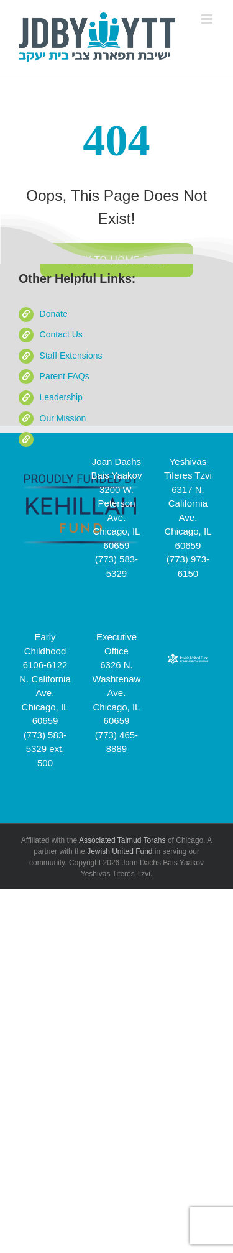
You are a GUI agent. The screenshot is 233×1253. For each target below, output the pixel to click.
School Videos (67, 439)
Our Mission (63, 418)
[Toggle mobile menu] (207, 18)
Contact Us (61, 334)
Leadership (61, 397)
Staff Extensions (71, 355)
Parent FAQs (64, 376)
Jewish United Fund (119, 851)
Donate (54, 314)
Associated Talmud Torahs (122, 840)
